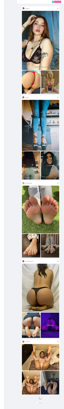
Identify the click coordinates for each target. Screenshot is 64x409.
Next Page (40, 402)
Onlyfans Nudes (57, 1)
